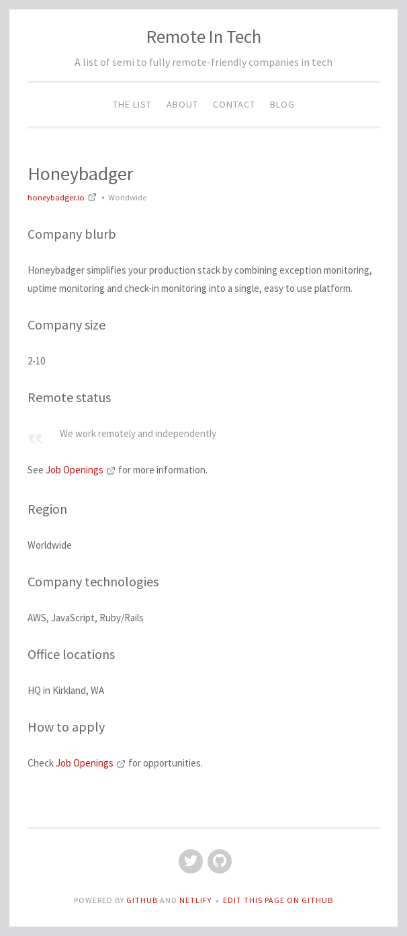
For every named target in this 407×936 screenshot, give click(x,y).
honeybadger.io (63, 197)
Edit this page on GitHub (278, 900)
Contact (234, 104)
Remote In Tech (203, 36)
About (182, 104)
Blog (282, 104)
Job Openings (82, 469)
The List (132, 104)
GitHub (143, 900)
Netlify (195, 900)
